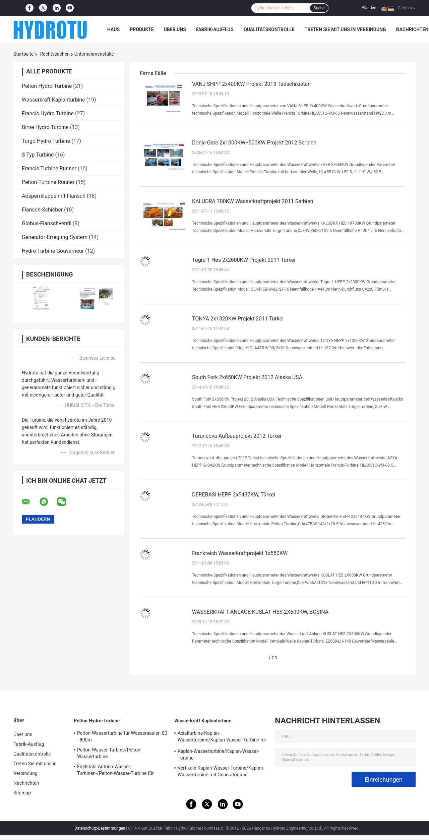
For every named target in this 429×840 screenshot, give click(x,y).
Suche (319, 8)
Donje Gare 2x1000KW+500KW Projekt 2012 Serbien (254, 142)
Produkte (142, 29)
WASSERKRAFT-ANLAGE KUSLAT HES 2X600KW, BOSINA (260, 612)
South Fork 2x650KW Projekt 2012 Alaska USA (247, 377)
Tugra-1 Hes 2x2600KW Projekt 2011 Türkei (243, 260)
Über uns (175, 29)
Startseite (23, 54)
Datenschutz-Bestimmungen (99, 828)
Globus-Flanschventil (46, 223)
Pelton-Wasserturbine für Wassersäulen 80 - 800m (122, 736)
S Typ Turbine (38, 155)
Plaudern (369, 7)
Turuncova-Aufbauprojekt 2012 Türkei (236, 436)
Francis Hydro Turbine (48, 113)
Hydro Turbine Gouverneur (53, 251)
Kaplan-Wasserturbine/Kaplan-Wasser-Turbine (218, 754)
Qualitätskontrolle (269, 29)
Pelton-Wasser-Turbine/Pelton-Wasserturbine (109, 753)
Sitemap (22, 792)
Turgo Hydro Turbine (46, 141)
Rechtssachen (55, 54)
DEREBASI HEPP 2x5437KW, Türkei (233, 494)
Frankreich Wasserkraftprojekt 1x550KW (240, 553)
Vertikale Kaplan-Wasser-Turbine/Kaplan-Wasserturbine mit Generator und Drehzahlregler (221, 772)
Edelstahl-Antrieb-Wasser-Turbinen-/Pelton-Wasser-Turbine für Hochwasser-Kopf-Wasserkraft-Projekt (117, 771)
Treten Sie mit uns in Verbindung (345, 29)
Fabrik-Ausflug (215, 29)
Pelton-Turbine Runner (48, 182)
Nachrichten (412, 29)
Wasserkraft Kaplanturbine (53, 100)
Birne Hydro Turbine (45, 127)
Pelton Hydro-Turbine (47, 86)
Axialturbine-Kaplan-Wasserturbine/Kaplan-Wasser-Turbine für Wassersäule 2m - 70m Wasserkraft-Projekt (222, 737)
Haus (113, 29)
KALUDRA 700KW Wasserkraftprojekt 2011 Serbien (252, 201)
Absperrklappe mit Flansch (53, 196)
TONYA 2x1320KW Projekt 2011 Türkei (238, 318)
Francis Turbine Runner (49, 168)
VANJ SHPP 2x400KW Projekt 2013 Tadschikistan (251, 84)
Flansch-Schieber (42, 209)
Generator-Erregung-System (54, 237)
